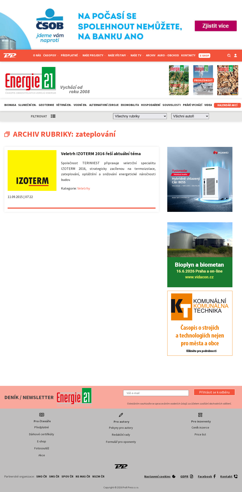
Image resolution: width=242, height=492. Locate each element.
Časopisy (51, 55)
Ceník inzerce (200, 427)
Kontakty (188, 55)
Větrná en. (63, 105)
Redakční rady (121, 435)
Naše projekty (94, 55)
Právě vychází (192, 105)
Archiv (150, 55)
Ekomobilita (130, 105)
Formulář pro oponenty (121, 442)
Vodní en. (80, 105)
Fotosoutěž (41, 448)
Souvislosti (171, 105)
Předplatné (70, 55)
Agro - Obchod (168, 55)
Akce (41, 455)
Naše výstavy (118, 55)
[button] (214, 392)
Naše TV (137, 55)
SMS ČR (54, 476)
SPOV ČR (67, 476)
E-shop (41, 441)
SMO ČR (41, 476)
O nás (37, 55)
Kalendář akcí (227, 105)
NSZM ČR (98, 476)
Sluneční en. (27, 105)
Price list (200, 434)
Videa (208, 105)
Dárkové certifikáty (41, 434)
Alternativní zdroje (104, 105)
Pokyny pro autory (121, 428)
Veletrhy (83, 188)
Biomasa (10, 105)
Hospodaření (150, 105)
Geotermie (46, 105)
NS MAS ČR (83, 476)
